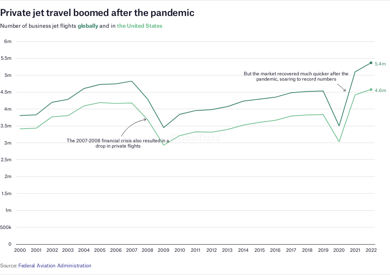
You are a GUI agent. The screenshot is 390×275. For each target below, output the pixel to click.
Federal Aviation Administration (54, 265)
